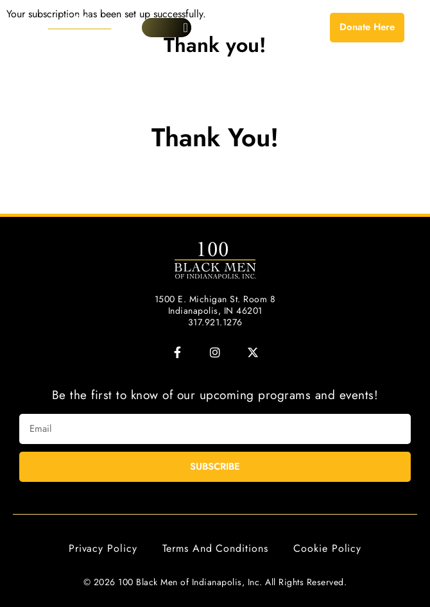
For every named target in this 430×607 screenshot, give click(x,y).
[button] (185, 27)
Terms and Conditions (215, 548)
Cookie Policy (327, 548)
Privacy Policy (103, 548)
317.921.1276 (215, 322)
